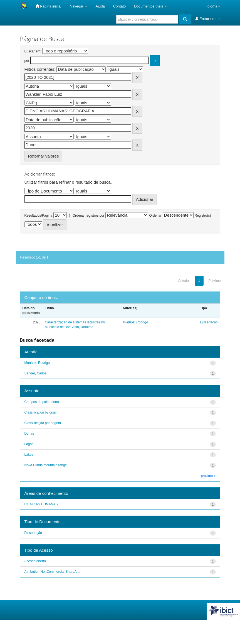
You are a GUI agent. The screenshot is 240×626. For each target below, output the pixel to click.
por (26, 61)
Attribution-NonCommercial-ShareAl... (52, 572)
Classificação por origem (42, 423)
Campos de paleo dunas (42, 402)
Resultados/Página (38, 215)
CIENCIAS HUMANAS (41, 504)
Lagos (29, 444)
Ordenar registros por (88, 215)
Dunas (29, 433)
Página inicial (48, 6)
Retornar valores (43, 156)
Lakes (28, 455)
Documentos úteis (150, 6)
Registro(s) (203, 215)
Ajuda (100, 6)
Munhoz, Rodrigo (135, 322)
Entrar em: (207, 18)
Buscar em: (32, 51)
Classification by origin (41, 412)
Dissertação (208, 322)
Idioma (213, 6)
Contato (119, 6)
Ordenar (155, 215)
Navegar (78, 6)
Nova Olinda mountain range (45, 465)
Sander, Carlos (35, 373)
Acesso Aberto (35, 561)
